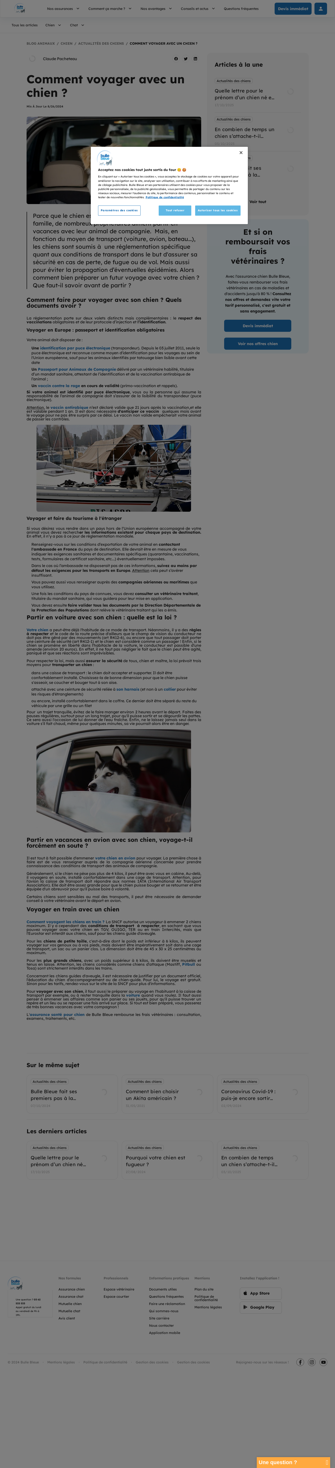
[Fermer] (241, 152)
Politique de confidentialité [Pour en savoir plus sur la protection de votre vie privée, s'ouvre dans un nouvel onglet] (165, 197)
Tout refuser (175, 210)
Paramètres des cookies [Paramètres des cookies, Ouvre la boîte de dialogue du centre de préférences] (119, 210)
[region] (169, 185)
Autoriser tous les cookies (218, 210)
